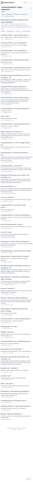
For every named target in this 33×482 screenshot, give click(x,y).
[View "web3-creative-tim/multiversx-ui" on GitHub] (23, 131)
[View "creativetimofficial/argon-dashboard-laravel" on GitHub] (31, 67)
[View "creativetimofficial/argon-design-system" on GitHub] (29, 35)
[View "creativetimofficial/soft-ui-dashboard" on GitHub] (26, 50)
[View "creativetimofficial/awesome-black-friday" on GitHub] (29, 59)
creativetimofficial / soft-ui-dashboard (13, 50)
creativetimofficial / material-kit (11, 166)
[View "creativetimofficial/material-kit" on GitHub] (22, 165)
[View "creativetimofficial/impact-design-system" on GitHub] (29, 97)
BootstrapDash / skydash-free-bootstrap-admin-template (14, 310)
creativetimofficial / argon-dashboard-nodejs (15, 251)
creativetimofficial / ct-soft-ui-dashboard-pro (15, 319)
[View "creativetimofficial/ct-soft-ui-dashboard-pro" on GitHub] (31, 318)
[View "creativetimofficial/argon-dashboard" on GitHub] (31, 8)
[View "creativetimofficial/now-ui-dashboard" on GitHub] (27, 42)
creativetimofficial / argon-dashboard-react (15, 124)
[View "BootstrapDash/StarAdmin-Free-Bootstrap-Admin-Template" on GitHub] (31, 278)
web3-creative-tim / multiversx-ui (12, 132)
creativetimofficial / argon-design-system (14, 35)
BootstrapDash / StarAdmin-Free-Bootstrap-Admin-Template (15, 278)
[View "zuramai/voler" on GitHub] (11, 375)
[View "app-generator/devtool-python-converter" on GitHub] (29, 256)
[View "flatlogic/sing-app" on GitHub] (14, 332)
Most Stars (18, 31)
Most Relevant (10, 31)
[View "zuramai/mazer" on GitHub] (12, 232)
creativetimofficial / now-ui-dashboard (13, 43)
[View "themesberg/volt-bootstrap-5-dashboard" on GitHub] (29, 391)
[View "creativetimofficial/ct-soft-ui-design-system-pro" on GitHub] (31, 143)
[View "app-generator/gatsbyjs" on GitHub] (18, 368)
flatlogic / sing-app (7, 332)
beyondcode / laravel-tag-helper (11, 349)
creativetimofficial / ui (8, 186)
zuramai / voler (6, 376)
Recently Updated (26, 31)
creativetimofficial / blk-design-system (13, 401)
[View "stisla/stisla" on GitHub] (9, 116)
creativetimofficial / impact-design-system (15, 97)
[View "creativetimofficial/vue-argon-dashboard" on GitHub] (29, 108)
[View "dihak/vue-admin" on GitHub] (13, 383)
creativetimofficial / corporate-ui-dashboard (15, 215)
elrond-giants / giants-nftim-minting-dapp (15, 241)
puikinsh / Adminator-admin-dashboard (14, 298)
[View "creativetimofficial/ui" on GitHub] (16, 186)
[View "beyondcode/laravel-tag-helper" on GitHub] (23, 349)
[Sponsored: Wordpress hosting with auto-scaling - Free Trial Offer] (16, 178)
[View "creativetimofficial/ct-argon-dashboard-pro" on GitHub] (30, 406)
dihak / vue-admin (7, 383)
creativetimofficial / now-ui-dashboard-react (15, 341)
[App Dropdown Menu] (30, 2)
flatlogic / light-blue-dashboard (11, 414)
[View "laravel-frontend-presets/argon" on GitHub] (23, 224)
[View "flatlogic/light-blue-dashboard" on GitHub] (22, 413)
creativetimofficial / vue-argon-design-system (13, 206)
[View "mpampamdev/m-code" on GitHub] (17, 326)
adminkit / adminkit (7, 288)
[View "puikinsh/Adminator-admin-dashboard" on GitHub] (28, 297)
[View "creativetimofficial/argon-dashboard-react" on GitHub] (30, 124)
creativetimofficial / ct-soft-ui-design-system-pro (15, 144)
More (4, 12)
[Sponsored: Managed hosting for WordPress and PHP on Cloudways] (16, 78)
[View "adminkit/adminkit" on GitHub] (14, 288)
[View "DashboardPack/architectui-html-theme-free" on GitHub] (31, 153)
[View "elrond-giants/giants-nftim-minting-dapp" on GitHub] (29, 241)
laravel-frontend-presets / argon (11, 224)
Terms (19, 429)
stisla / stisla (5, 116)
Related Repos (8, 2)
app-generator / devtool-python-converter (15, 256)
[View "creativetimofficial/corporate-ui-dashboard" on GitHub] (30, 215)
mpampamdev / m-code (9, 326)
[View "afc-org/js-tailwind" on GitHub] (14, 197)
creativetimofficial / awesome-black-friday (15, 60)
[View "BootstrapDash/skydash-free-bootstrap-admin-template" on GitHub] (31, 309)
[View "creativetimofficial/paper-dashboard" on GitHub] (26, 86)
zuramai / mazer (6, 232)
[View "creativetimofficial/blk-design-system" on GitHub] (27, 400)
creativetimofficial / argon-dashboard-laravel (15, 68)
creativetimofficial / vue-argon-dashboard (14, 108)
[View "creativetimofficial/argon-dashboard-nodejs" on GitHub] (31, 250)
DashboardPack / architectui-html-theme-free (14, 154)
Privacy (14, 429)
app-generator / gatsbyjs (9, 368)
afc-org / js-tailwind (7, 197)
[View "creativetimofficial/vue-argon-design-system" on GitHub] (31, 206)
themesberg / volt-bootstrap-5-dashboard (15, 391)
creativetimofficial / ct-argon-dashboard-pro (15, 406)
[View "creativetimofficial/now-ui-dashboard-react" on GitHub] (30, 341)
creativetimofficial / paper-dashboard (13, 87)
